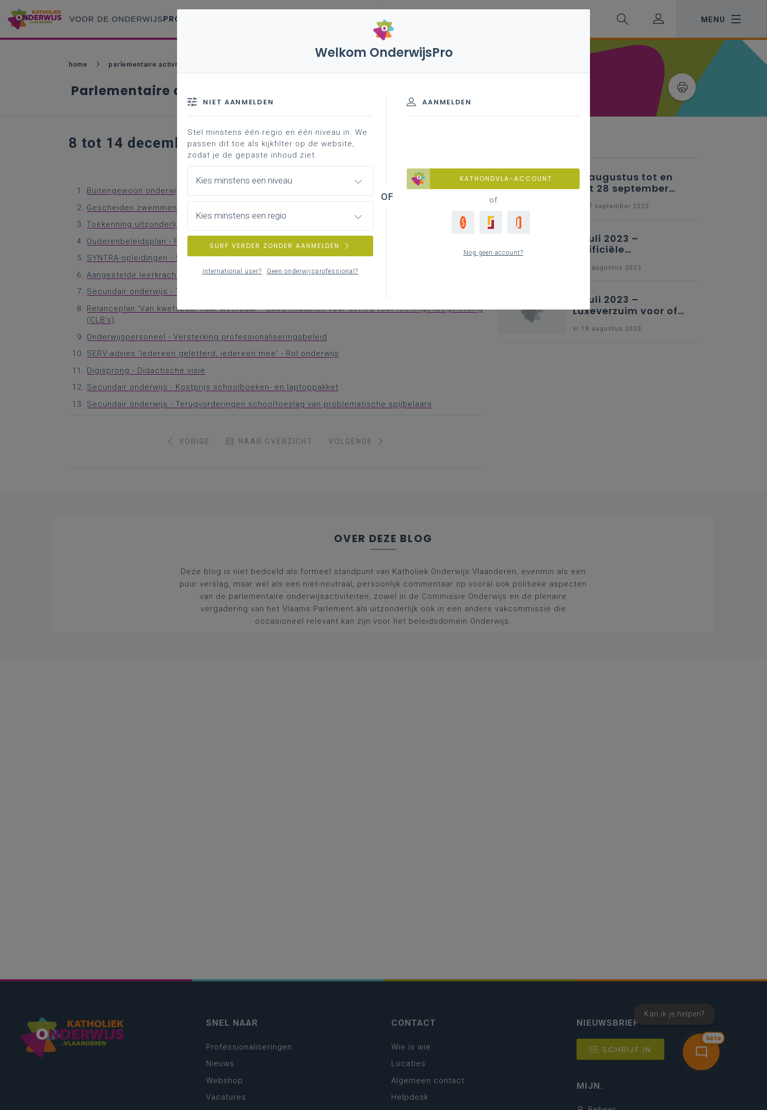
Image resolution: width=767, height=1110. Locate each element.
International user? (232, 271)
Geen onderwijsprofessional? (312, 271)
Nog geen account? (493, 252)
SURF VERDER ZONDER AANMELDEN (280, 245)
